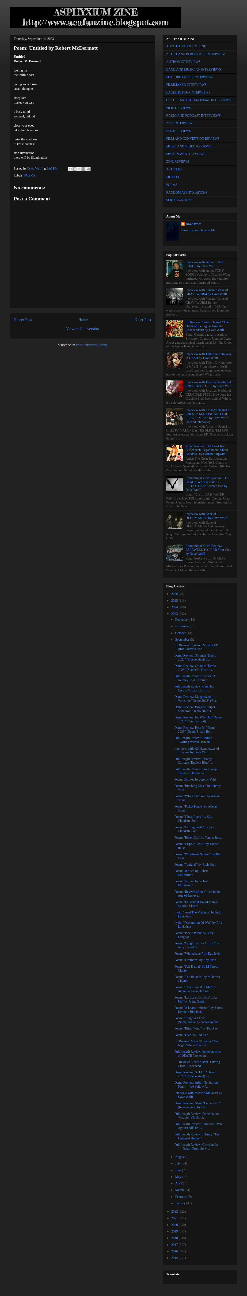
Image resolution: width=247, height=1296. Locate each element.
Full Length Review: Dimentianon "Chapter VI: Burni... (196, 1115)
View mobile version (82, 329)
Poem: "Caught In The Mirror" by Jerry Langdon (196, 945)
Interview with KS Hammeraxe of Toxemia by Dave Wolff (196, 750)
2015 (175, 1258)
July (178, 1163)
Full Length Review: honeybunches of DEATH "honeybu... (197, 1053)
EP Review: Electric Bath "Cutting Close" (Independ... (197, 1064)
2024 (175, 607)
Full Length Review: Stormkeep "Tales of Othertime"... (195, 771)
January (180, 1203)
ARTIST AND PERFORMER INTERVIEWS (196, 54)
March (180, 1190)
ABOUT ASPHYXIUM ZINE (186, 46)
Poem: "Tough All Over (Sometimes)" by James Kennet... (198, 1020)
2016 (175, 1251)
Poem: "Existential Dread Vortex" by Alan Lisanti (196, 904)
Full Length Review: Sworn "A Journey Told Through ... (194, 678)
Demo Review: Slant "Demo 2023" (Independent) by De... (197, 1105)
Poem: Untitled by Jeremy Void (195, 779)
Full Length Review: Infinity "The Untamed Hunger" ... (196, 1136)
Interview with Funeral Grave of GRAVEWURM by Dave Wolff (207, 292)
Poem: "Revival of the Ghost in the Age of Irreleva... (197, 894)
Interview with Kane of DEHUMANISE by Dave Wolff (206, 516)
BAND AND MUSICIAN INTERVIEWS (193, 69)
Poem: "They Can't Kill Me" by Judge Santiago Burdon (195, 989)
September (182, 639)
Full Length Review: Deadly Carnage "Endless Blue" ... (193, 761)
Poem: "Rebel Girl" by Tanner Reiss (198, 837)
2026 (175, 594)
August (180, 1157)
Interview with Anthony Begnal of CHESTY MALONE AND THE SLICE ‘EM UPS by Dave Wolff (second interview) (208, 416)
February (181, 1196)
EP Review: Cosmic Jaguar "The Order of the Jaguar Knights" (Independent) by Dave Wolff (207, 326)
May (178, 1177)
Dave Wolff (193, 224)
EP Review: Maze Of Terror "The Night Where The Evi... (196, 1043)
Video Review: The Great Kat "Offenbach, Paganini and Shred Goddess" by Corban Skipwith (207, 450)
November (182, 626)
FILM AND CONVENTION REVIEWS (193, 138)
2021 (175, 1218)
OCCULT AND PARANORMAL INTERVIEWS (198, 100)
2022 (175, 1211)
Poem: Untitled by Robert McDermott (191, 873)
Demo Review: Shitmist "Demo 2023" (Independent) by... (195, 657)
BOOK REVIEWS (178, 131)
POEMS (29, 175)
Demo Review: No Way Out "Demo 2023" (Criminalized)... (197, 719)
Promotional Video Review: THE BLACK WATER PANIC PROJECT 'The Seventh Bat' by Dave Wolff (207, 484)
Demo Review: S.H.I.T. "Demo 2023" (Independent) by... (194, 1074)
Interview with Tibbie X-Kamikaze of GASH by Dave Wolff (209, 356)
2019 (175, 1231)
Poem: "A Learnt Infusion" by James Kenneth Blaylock (198, 1010)
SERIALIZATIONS (179, 200)
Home (83, 319)
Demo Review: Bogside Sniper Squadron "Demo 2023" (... (194, 709)
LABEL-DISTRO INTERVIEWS (188, 92)
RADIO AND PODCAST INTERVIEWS (193, 115)
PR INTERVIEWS (178, 108)
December (182, 619)
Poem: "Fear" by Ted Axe (191, 1035)
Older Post (142, 319)
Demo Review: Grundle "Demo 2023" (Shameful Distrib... (195, 668)
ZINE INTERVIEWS (180, 123)
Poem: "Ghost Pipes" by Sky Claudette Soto (193, 819)
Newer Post (23, 319)
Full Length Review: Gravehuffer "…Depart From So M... (196, 1146)
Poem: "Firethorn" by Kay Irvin (195, 960)
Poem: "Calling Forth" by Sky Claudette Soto (194, 829)
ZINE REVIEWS (177, 161)
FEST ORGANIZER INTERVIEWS (190, 77)
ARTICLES (174, 169)
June (178, 1170)
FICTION (172, 177)
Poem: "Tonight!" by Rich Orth (194, 864)
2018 (175, 1238)
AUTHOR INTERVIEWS (183, 62)
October (181, 633)
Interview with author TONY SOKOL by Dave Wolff (205, 264)
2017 (175, 1245)
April (179, 1183)
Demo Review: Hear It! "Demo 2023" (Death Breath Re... (194, 729)
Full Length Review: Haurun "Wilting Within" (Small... (193, 740)
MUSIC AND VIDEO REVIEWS (188, 146)
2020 (175, 1225)
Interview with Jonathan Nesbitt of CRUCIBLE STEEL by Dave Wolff (209, 384)
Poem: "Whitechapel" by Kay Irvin (197, 953)
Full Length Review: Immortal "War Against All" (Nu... (198, 1126)
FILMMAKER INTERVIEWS (186, 84)
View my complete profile (198, 230)
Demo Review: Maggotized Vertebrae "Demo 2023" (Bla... (196, 698)
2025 (175, 600)
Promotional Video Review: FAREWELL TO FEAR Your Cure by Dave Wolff (208, 550)
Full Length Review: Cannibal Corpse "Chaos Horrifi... (194, 688)
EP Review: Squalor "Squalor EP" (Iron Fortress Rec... (196, 647)
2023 (175, 614)
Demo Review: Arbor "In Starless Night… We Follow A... (196, 1084)
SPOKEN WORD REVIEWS (185, 154)
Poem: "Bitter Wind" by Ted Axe (195, 1028)
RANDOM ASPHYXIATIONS (186, 192)
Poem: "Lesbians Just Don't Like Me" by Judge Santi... (195, 999)
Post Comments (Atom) (91, 345)
